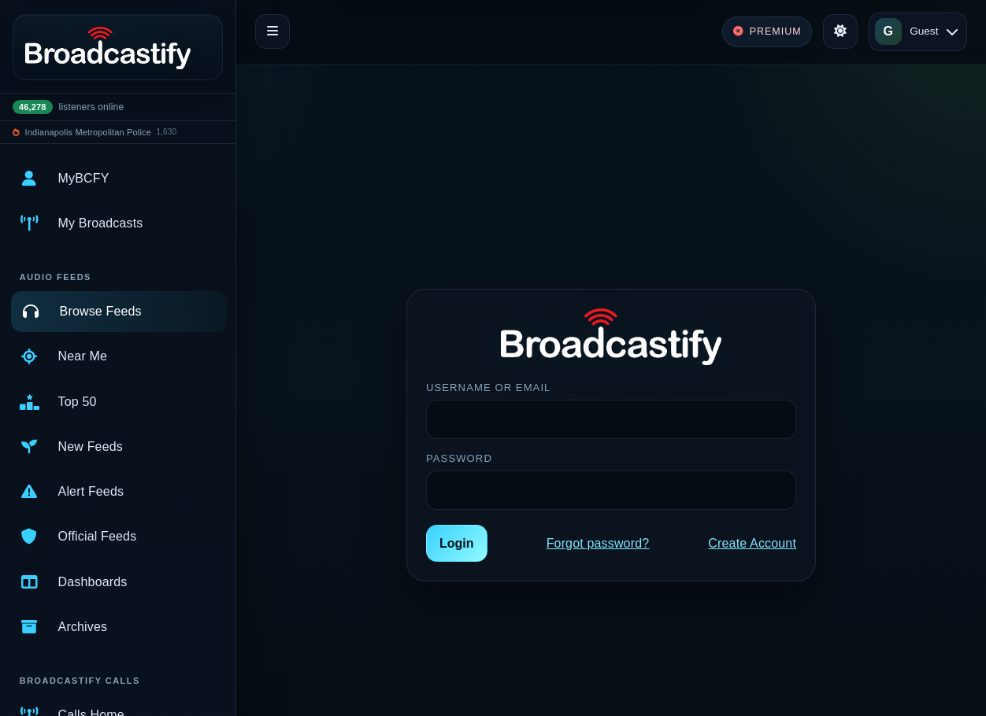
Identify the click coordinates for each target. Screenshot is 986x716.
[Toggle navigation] (272, 31)
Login (456, 543)
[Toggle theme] (840, 31)
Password (459, 458)
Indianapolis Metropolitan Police (88, 132)
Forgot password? (598, 543)
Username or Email (488, 387)
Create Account (752, 543)
